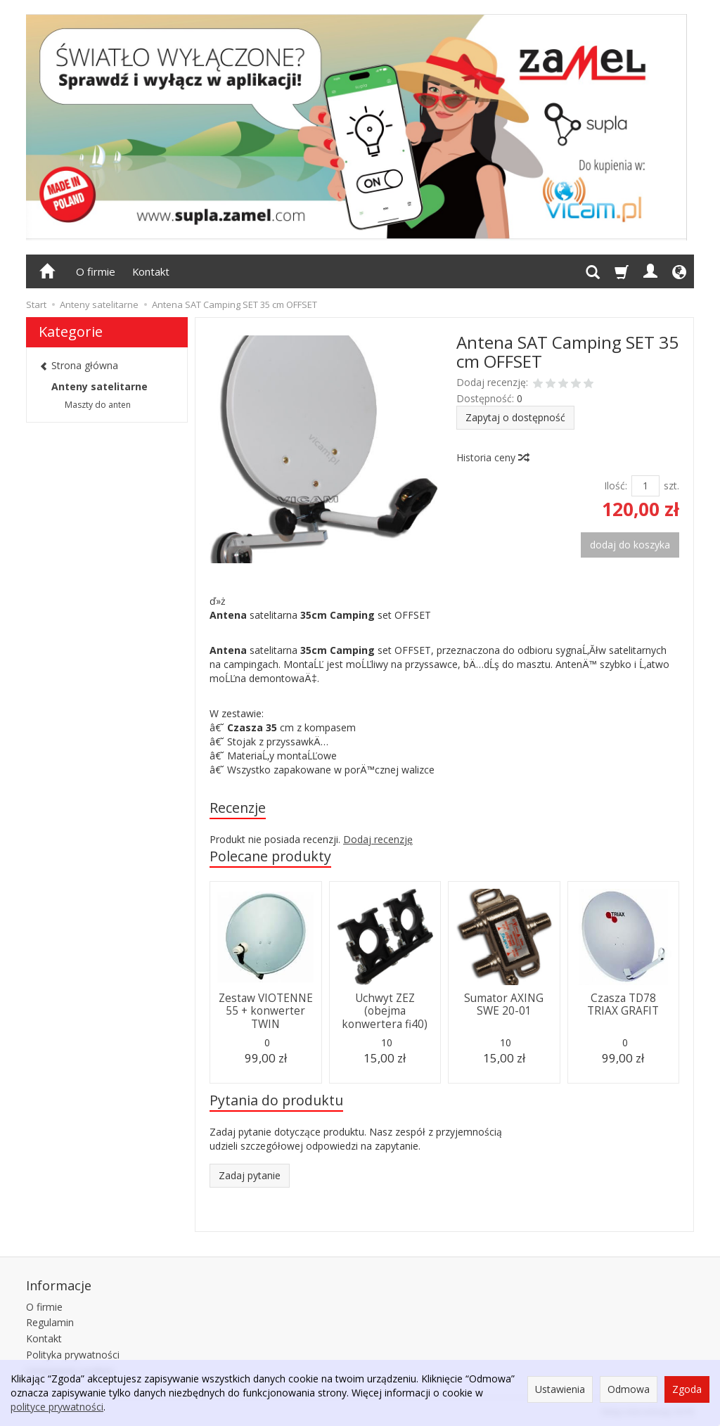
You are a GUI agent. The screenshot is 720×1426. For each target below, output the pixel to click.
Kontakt (150, 271)
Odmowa (629, 1389)
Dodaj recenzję (378, 839)
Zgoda (687, 1389)
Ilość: (615, 485)
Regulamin (50, 1322)
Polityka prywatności (73, 1354)
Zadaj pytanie (250, 1175)
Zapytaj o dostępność (515, 417)
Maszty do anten (98, 405)
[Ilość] (645, 485)
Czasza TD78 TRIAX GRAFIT (623, 1004)
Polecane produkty (270, 856)
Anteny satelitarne (99, 386)
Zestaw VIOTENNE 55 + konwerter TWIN (266, 1011)
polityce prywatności (57, 1406)
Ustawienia (560, 1389)
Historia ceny (492, 457)
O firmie (95, 271)
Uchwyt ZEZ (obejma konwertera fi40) (385, 1011)
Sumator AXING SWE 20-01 (504, 1004)
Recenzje (238, 807)
